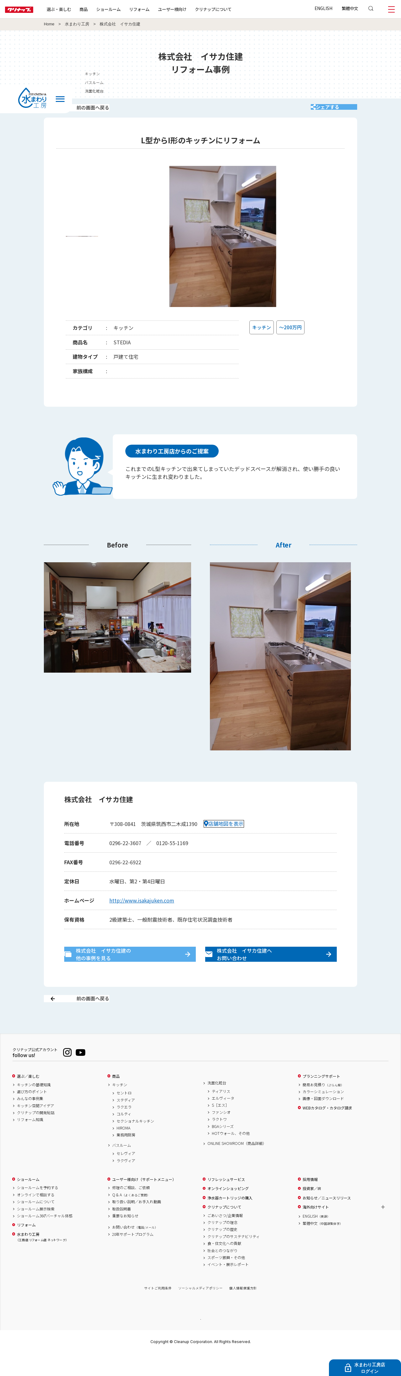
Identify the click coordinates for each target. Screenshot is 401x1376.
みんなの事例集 (30, 1120)
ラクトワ (219, 1141)
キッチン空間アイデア (35, 1127)
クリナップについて (233, 9)
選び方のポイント (32, 1113)
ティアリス (221, 1113)
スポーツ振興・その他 (226, 1279)
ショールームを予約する (37, 1209)
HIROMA (123, 1149)
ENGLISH (323, 8)
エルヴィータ (223, 1120)
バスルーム (121, 1167)
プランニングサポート (321, 1098)
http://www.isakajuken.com (141, 908)
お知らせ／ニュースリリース (327, 1219)
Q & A (131, 1216)
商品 (116, 1098)
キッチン (119, 1106)
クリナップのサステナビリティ (233, 1258)
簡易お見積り (323, 1106)
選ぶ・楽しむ (79, 9)
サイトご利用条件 (158, 1310)
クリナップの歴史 (222, 1251)
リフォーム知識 (30, 1141)
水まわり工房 (77, 24)
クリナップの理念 (222, 1244)
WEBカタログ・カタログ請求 (327, 1129)
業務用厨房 (126, 1157)
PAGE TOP (200, 1341)
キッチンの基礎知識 (34, 1106)
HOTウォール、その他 (231, 1155)
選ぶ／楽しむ (28, 1098)
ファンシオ (221, 1134)
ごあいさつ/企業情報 (225, 1237)
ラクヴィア (126, 1182)
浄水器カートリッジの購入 (230, 1219)
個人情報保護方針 (243, 1310)
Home (49, 24)
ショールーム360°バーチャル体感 (44, 1237)
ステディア (126, 1122)
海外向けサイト (316, 1228)
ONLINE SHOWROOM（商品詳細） (236, 1165)
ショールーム (128, 9)
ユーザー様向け (192, 9)
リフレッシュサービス (226, 1201)
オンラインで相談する (36, 1216)
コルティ (124, 1135)
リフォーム (159, 9)
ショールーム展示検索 (36, 1230)
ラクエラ (124, 1128)
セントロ (124, 1114)
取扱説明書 (121, 1230)
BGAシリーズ (223, 1148)
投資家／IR (312, 1210)
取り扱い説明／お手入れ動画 (136, 1223)
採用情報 (310, 1201)
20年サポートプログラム (133, 1256)
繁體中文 (350, 8)
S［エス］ (220, 1127)
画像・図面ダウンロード (323, 1120)
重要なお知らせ (125, 1237)
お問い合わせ (135, 1249)
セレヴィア (126, 1175)
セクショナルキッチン (135, 1143)
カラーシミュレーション (323, 1113)
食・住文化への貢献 (224, 1265)
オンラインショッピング (228, 1210)
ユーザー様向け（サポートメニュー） (144, 1201)
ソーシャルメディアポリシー (200, 1310)
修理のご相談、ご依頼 (131, 1209)
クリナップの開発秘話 (36, 1134)
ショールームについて (36, 1223)
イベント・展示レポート (228, 1286)
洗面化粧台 (216, 1104)
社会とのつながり (222, 1272)
